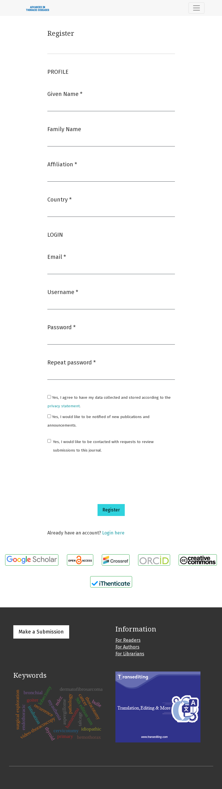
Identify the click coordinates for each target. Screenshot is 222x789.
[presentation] (90, 479)
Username (62, 291)
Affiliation (62, 164)
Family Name (64, 129)
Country (59, 199)
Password (61, 327)
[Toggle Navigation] (196, 8)
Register (111, 510)
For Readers (128, 640)
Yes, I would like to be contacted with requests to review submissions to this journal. (103, 446)
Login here (113, 533)
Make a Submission (41, 632)
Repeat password (71, 362)
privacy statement (63, 406)
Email (56, 256)
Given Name (65, 93)
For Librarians (129, 653)
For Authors (127, 647)
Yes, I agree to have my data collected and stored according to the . (109, 401)
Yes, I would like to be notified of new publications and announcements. (98, 421)
